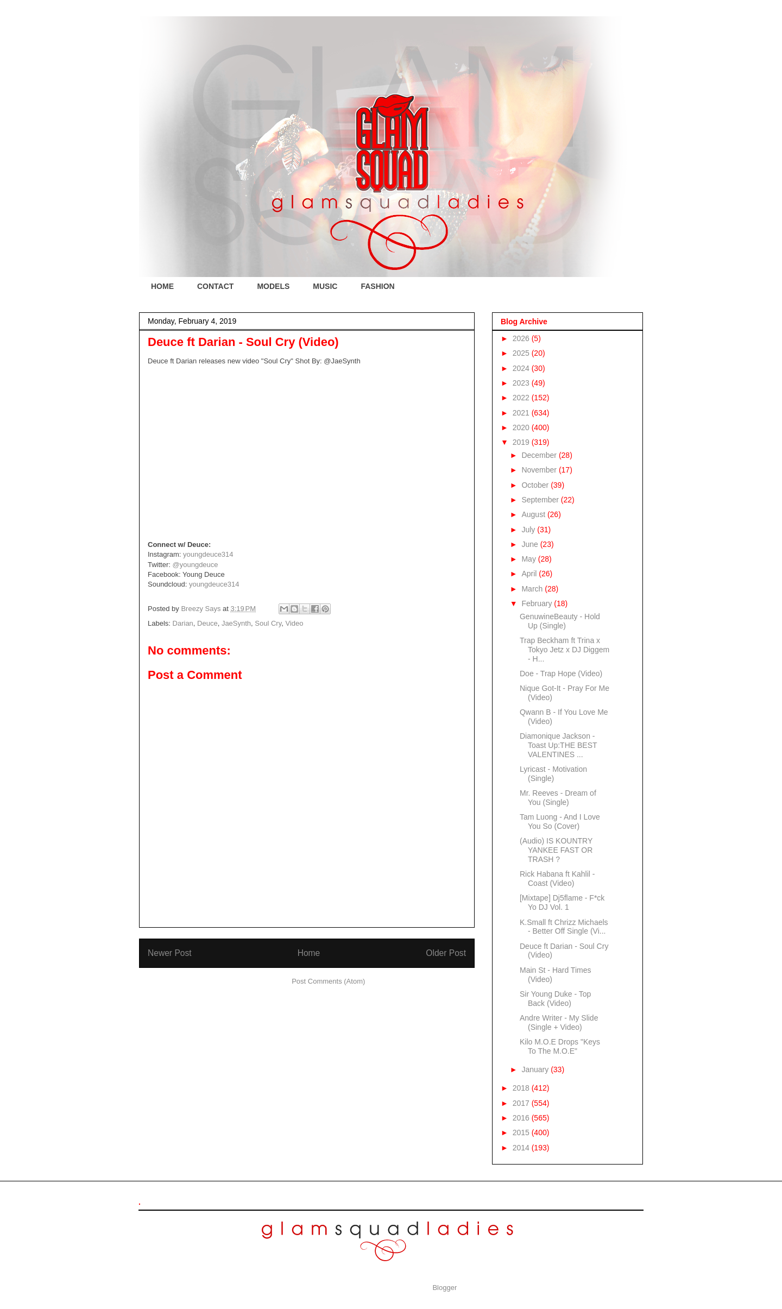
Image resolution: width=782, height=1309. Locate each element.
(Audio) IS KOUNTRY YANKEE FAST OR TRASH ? (556, 850)
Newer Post (170, 953)
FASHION (377, 286)
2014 (522, 1147)
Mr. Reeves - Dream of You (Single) (558, 798)
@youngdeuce (195, 565)
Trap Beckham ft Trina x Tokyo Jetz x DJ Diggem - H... (564, 649)
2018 (522, 1088)
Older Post (446, 953)
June (530, 544)
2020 (522, 427)
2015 (522, 1132)
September (540, 499)
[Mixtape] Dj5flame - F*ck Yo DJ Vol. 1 (562, 902)
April (530, 573)
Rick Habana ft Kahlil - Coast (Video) (557, 879)
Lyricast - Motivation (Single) (553, 774)
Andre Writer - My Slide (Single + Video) (559, 1022)
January (536, 1069)
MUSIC (325, 286)
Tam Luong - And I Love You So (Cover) (560, 821)
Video (294, 623)
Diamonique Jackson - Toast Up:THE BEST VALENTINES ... (558, 745)
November (539, 469)
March (533, 588)
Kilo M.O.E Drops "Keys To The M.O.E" (560, 1046)
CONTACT (215, 286)
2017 (522, 1103)
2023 (522, 383)
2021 (522, 412)
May (529, 559)
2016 (522, 1117)
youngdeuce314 (208, 554)
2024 (522, 368)
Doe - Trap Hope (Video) (561, 673)
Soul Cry (268, 623)
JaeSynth (236, 623)
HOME (162, 286)
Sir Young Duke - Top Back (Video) (555, 999)
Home (309, 953)
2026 (522, 338)
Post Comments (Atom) (328, 981)
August (534, 514)
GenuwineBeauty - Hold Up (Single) (560, 621)
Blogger (444, 1287)
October (536, 485)
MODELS (273, 286)
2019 (522, 442)
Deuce (207, 623)
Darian (183, 623)
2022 (522, 397)
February (537, 603)
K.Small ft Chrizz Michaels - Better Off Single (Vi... (564, 927)
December (539, 455)
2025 (522, 353)
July (529, 529)
